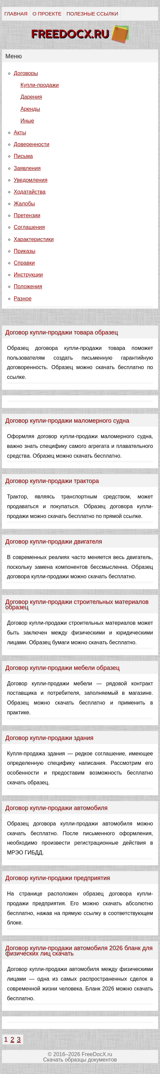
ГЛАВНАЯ (16, 14)
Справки (24, 263)
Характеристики (34, 239)
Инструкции (28, 275)
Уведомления (30, 180)
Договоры (26, 73)
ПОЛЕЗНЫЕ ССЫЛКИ (92, 14)
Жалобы (24, 203)
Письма (23, 156)
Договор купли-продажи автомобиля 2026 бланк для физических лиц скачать (79, 951)
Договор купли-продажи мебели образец (62, 667)
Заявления (27, 168)
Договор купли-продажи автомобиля (56, 808)
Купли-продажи (40, 85)
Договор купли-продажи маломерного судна (67, 420)
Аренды (30, 109)
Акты (20, 132)
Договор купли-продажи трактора (52, 481)
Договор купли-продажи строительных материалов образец (77, 604)
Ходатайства (29, 192)
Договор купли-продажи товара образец (61, 332)
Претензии (27, 215)
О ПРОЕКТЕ (47, 14)
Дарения (31, 97)
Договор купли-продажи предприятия (57, 878)
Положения (28, 286)
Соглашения (29, 227)
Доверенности (32, 144)
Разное (23, 298)
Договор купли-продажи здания (49, 738)
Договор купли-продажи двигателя (53, 541)
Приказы (24, 251)
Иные (27, 121)
